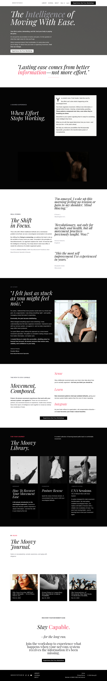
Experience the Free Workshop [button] (83, 3)
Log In (67, 3)
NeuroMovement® (16, 242)
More (62, 3)
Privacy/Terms (81, 675)
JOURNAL (49, 3)
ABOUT (56, 3)
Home (83, 673)
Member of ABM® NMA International (75, 677)
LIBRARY (42, 3)
